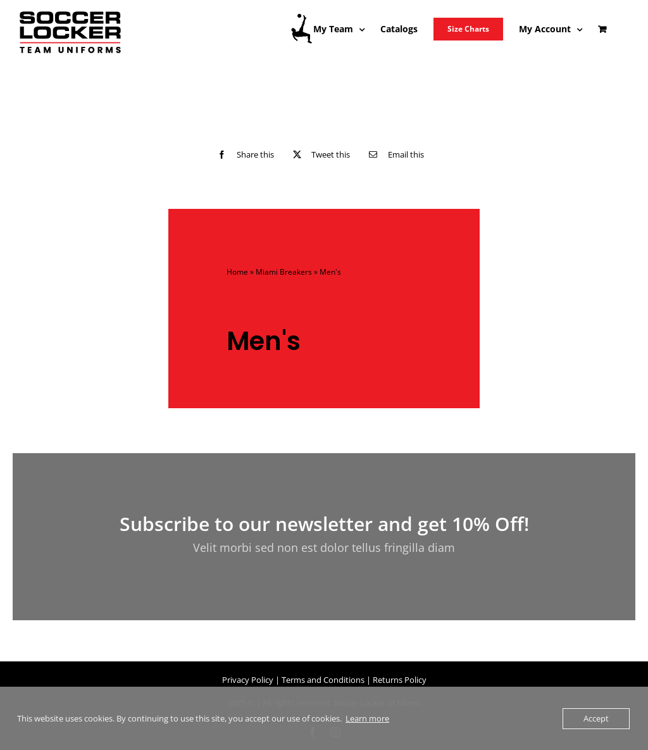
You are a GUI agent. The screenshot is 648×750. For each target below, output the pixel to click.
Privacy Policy (247, 679)
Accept (596, 718)
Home (237, 271)
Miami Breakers (284, 271)
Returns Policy (400, 679)
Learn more (367, 718)
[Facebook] (242, 154)
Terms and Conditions (323, 679)
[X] (319, 154)
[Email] (393, 154)
